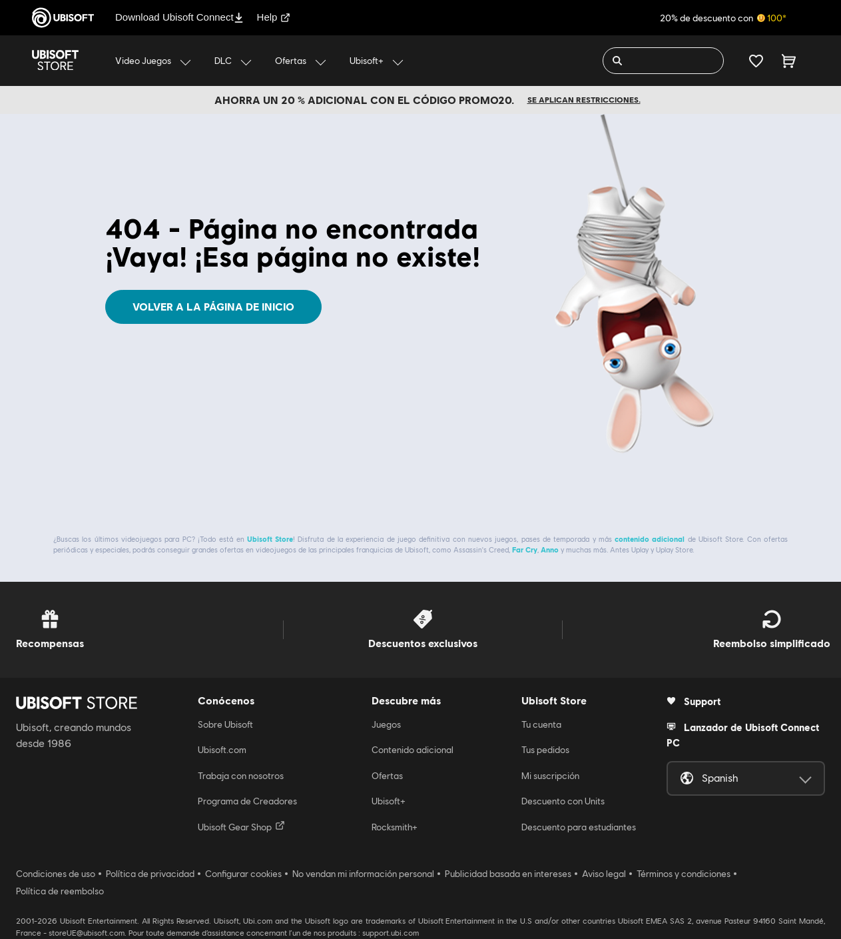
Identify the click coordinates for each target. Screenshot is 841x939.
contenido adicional (650, 538)
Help (274, 17)
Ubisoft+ (389, 801)
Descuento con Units (563, 801)
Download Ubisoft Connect (179, 17)
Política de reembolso (60, 891)
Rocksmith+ (395, 827)
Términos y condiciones (683, 873)
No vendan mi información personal (363, 873)
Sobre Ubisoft (225, 724)
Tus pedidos (545, 749)
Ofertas (387, 775)
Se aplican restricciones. (584, 100)
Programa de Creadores (247, 801)
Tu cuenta (541, 724)
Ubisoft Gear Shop (241, 826)
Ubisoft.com (222, 749)
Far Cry (524, 549)
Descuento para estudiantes (578, 827)
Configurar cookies (243, 873)
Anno (550, 549)
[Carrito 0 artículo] (788, 60)
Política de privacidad (150, 873)
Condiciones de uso (55, 873)
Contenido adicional (412, 749)
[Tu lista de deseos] (756, 60)
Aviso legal (604, 873)
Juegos (386, 724)
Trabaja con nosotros (241, 775)
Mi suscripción (550, 775)
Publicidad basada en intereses (508, 873)
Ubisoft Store (270, 538)
